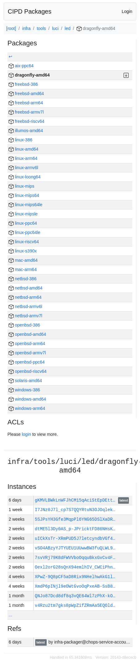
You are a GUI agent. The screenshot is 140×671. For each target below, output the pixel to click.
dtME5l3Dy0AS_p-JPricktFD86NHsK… (75, 529)
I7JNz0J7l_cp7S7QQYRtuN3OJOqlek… (75, 510)
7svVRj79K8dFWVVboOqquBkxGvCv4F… (75, 558)
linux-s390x (23, 250)
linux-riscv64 (24, 241)
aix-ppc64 (21, 65)
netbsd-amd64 (25, 287)
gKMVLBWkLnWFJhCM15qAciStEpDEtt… (76, 500)
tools (41, 28)
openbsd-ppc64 (27, 362)
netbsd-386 (22, 278)
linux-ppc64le (24, 232)
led (67, 28)
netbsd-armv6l (25, 306)
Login (127, 11)
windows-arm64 (27, 408)
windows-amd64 (27, 399)
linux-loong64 (24, 176)
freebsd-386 (23, 84)
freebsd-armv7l (26, 112)
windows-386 (24, 389)
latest (124, 500)
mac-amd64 (23, 260)
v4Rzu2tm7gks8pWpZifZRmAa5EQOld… (75, 605)
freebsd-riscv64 (27, 121)
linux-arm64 (23, 158)
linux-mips (21, 186)
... (10, 614)
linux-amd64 (23, 149)
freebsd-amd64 (26, 93)
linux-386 (20, 139)
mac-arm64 (23, 269)
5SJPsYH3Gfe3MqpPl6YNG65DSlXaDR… (75, 519)
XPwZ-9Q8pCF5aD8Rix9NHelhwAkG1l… (75, 577)
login (26, 434)
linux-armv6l (23, 167)
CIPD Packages (29, 11)
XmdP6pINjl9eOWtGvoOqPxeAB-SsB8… (75, 586)
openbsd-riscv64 (28, 371)
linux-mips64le (25, 204)
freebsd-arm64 (26, 102)
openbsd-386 (24, 325)
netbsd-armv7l (25, 315)
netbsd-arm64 (25, 297)
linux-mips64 (24, 195)
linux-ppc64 (23, 223)
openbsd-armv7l (27, 352)
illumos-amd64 (26, 130)
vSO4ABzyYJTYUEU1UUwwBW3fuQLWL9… (75, 548)
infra (26, 28)
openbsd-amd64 (27, 334)
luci (55, 28)
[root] (11, 28)
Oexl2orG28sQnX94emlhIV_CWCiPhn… (75, 567)
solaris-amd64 (25, 380)
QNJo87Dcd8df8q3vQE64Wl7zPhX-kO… (75, 596)
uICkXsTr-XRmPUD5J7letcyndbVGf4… (75, 538)
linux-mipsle (23, 213)
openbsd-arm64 (27, 343)
